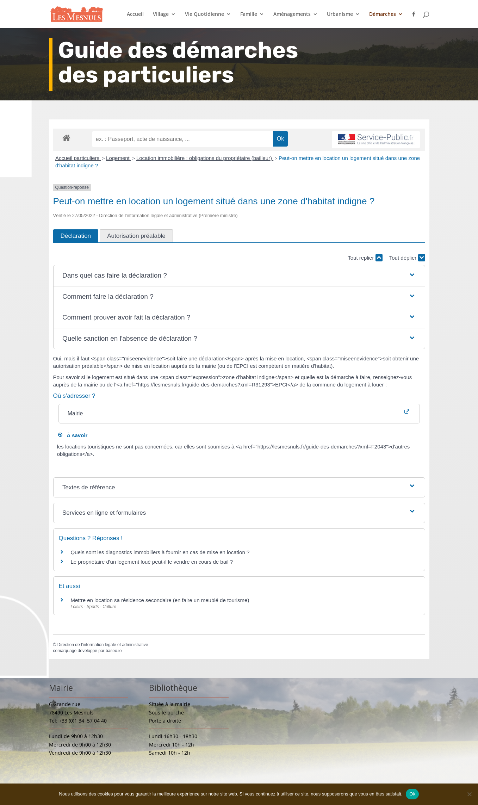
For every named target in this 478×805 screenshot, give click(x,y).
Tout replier (365, 257)
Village (161, 14)
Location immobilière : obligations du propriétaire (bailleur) (204, 158)
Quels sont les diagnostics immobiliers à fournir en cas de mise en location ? (160, 552)
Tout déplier (407, 257)
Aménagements (292, 14)
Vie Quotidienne (204, 14)
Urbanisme (340, 14)
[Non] (469, 794)
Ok (412, 794)
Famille (248, 14)
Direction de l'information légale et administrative (102, 644)
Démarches (382, 14)
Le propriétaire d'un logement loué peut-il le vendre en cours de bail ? (152, 562)
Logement (118, 158)
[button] (239, 275)
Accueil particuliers (78, 158)
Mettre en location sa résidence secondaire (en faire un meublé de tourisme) (160, 600)
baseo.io (114, 650)
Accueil (135, 14)
